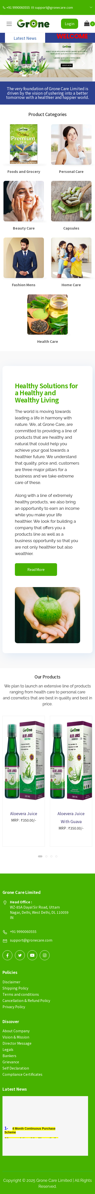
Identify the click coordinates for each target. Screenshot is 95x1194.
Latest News (25, 38)
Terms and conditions (20, 994)
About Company (16, 1030)
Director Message (17, 1043)
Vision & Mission (15, 1037)
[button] (89, 23)
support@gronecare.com (52, 7)
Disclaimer (11, 981)
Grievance (10, 1061)
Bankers (9, 1055)
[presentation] (9, 63)
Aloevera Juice (23, 813)
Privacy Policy (13, 1006)
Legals (7, 1049)
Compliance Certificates (22, 1074)
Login (69, 23)
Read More (36, 569)
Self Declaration (15, 1068)
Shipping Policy (15, 988)
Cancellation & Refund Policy (26, 1000)
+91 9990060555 (16, 7)
